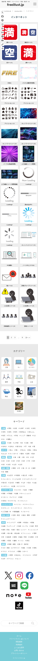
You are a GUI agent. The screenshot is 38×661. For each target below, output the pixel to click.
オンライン (28, 508)
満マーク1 (29, 62)
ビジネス (32, 363)
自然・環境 (5, 468)
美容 (9, 540)
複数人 (9, 439)
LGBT (22, 428)
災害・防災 (16, 515)
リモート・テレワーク (9, 497)
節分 (31, 475)
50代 (15, 432)
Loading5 (28, 184)
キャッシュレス (26, 493)
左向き (12, 446)
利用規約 (19, 644)
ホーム (19, 636)
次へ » (27, 337)
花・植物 (5, 472)
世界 (34, 515)
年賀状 (18, 475)
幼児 (3, 435)
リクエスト (27, 555)
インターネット (17, 508)
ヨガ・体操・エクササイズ (10, 548)
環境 (14, 468)
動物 (3, 457)
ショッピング (33, 530)
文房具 (31, 537)
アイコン (11, 559)
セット (19, 559)
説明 (28, 453)
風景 (34, 468)
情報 (3, 493)
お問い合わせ (19, 650)
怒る (35, 450)
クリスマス (21, 486)
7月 (29, 461)
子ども (10, 435)
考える (23, 450)
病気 (35, 548)
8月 (34, 461)
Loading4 (9, 204)
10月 (9, 464)
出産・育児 (34, 526)
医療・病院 (12, 544)
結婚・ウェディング (8, 526)
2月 (3, 461)
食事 (3, 533)
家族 (32, 522)
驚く (17, 450)
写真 (32, 392)
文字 (3, 559)
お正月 (11, 475)
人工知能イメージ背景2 (28, 164)
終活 (28, 540)
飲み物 (17, 533)
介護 (29, 548)
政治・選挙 (26, 515)
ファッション (26, 533)
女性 (15, 428)
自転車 (9, 537)
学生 (16, 435)
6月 (24, 461)
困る (29, 450)
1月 (33, 457)
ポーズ (4, 450)
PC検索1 (9, 265)
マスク (4, 551)
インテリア (12, 522)
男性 (10, 428)
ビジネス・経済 (7, 490)
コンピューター (7, 504)
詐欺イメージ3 (28, 326)
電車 (35, 533)
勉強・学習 (23, 537)
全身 (10, 443)
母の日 (4, 482)
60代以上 (23, 432)
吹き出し (18, 555)
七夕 (23, 482)
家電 (15, 537)
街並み (26, 522)
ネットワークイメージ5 (28, 123)
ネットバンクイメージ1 (28, 245)
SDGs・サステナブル (9, 501)
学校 (19, 378)
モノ (19, 363)
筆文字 (19, 392)
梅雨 (18, 482)
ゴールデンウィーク (30, 479)
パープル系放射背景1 (9, 164)
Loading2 (28, 225)
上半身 (16, 443)
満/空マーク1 (28, 42)
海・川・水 (26, 468)
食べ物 (10, 533)
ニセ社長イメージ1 (28, 306)
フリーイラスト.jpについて (19, 639)
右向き (4, 446)
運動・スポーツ (23, 551)
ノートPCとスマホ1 (28, 265)
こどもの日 (17, 479)
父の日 (12, 482)
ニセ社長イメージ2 (9, 306)
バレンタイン (6, 479)
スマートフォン (29, 504)
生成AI (19, 407)
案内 (22, 453)
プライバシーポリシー (19, 653)
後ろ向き (19, 446)
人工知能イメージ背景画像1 (9, 184)
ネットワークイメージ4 (9, 144)
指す (33, 453)
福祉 (23, 548)
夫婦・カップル (23, 526)
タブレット (6, 508)
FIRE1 (9, 83)
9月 (3, 464)
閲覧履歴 (19, 642)
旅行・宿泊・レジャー (19, 530)
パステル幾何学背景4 (28, 83)
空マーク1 (9, 62)
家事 (19, 522)
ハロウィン (6, 486)
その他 (4, 555)
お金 (32, 378)
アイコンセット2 (9, 123)
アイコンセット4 (9, 103)
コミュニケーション (8, 519)
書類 (3, 540)
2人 (3, 439)
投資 (20, 497)
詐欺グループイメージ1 (28, 285)
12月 (20, 464)
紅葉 (13, 486)
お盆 (35, 482)
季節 (6, 392)
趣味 (15, 540)
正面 (27, 443)
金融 (16, 493)
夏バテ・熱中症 (23, 544)
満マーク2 (9, 42)
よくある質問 (19, 647)
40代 (9, 432)
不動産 (10, 493)
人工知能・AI (6, 511)
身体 (3, 443)
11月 (14, 464)
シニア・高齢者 (26, 435)
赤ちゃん (31, 432)
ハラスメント (23, 501)
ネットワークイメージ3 (28, 144)
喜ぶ (11, 450)
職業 (31, 490)
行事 (3, 475)
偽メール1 (9, 285)
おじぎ (4, 453)
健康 (6, 378)
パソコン (18, 504)
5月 (19, 461)
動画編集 (16, 511)
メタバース (25, 511)
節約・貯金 (6, 530)
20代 (33, 428)
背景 (11, 555)
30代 (3, 432)
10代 (28, 428)
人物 (6, 363)
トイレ (21, 540)
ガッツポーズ (14, 453)
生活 (3, 522)
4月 (14, 461)
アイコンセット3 (28, 103)
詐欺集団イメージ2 (9, 326)
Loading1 (9, 245)
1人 (35, 435)
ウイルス (12, 551)
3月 (8, 461)
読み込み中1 (28, 204)
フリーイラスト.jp (19, 658)
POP (35, 555)
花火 (29, 482)
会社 (25, 490)
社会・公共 (5, 515)
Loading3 (9, 225)
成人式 (25, 475)
